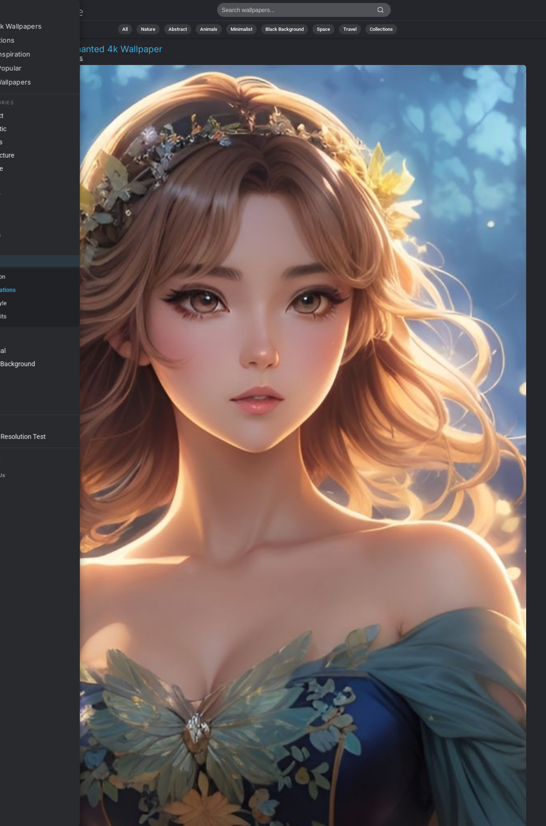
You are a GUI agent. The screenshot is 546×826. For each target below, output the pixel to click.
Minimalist (241, 29)
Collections (381, 29)
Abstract (178, 29)
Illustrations (65, 58)
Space (323, 29)
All (125, 29)
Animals (208, 29)
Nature (148, 29)
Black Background (284, 29)
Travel (350, 29)
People (30, 58)
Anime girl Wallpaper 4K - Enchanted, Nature (44, 12)
